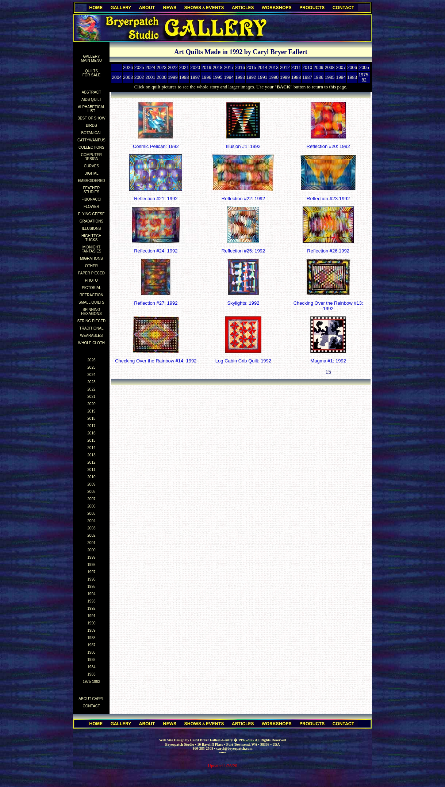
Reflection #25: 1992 (243, 251)
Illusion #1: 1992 (243, 146)
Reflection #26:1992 (328, 251)
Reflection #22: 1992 (243, 198)
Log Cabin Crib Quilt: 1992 (243, 361)
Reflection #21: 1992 (155, 198)
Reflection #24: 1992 (155, 251)
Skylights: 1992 (243, 303)
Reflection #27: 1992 (155, 303)
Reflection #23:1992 (328, 198)
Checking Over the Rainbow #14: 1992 (155, 361)
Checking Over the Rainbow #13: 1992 (328, 305)
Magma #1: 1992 (328, 361)
